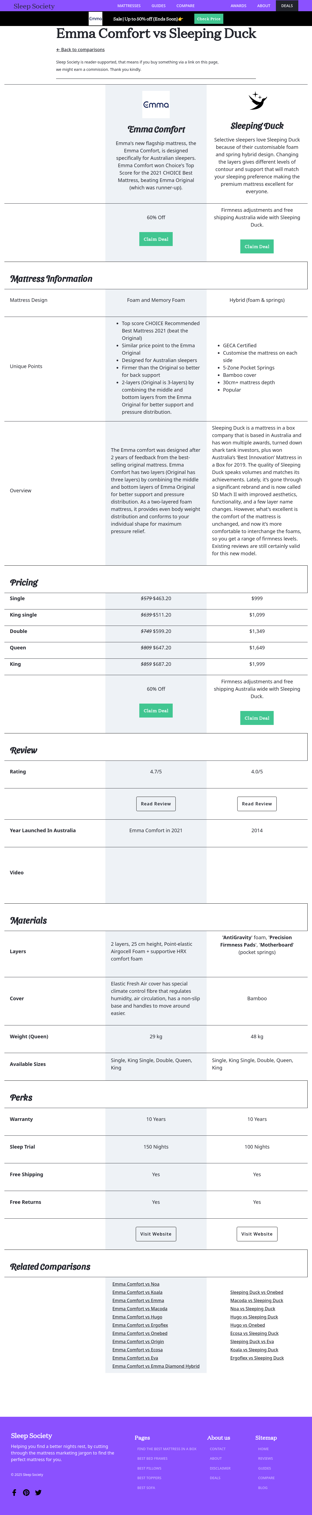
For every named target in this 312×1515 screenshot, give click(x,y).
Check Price (209, 18)
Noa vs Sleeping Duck (252, 1309)
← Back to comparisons (80, 50)
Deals (287, 5)
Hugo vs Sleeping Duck (254, 1317)
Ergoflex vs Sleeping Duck (257, 1358)
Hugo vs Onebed (247, 1325)
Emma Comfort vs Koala (137, 1292)
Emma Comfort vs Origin (138, 1341)
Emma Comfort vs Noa (136, 1284)
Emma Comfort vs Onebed (139, 1333)
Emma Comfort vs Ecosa (137, 1350)
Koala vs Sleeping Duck (254, 1350)
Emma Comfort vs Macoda (139, 1309)
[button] (129, 5)
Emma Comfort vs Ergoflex (140, 1325)
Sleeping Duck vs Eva (252, 1341)
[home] (34, 5)
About (263, 5)
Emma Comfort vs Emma (138, 1300)
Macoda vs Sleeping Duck (256, 1300)
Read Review (156, 804)
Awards (238, 5)
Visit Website (156, 1234)
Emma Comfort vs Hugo (137, 1317)
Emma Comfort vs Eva (135, 1358)
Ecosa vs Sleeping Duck (254, 1333)
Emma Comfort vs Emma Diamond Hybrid (156, 1366)
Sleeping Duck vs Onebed (256, 1292)
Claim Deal (156, 239)
